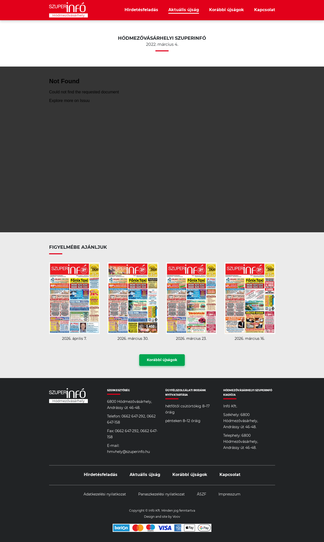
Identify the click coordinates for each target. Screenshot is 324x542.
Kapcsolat (264, 10)
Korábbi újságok (226, 10)
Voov (176, 516)
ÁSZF (201, 494)
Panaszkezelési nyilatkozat (161, 494)
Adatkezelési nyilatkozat (105, 494)
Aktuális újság (183, 10)
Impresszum (229, 494)
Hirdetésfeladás (141, 10)
